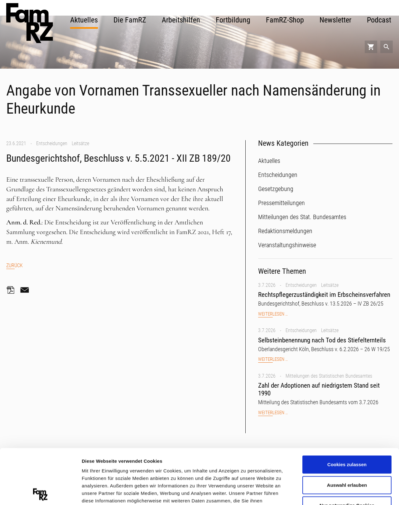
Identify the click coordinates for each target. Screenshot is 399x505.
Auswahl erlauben (347, 430)
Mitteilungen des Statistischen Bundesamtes (329, 376)
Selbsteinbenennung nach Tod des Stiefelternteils (322, 340)
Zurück (14, 265)
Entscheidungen (51, 143)
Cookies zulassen (347, 409)
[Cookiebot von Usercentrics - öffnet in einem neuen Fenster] (40, 493)
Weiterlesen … (273, 314)
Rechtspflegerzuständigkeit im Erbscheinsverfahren (324, 294)
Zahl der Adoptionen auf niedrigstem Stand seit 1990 (319, 389)
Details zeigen (331, 492)
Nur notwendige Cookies (347, 450)
